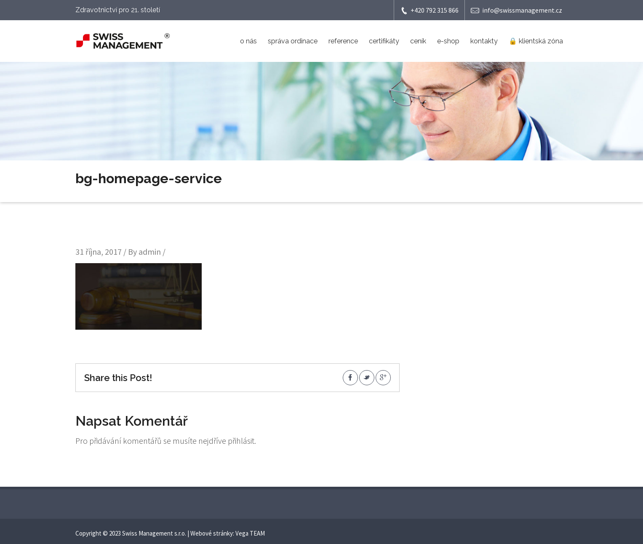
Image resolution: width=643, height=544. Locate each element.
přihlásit (241, 440)
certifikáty (384, 41)
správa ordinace (292, 41)
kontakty (484, 41)
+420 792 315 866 (429, 10)
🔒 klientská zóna (536, 41)
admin (150, 251)
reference (343, 41)
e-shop (448, 41)
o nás (248, 41)
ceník (418, 41)
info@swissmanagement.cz (516, 10)
